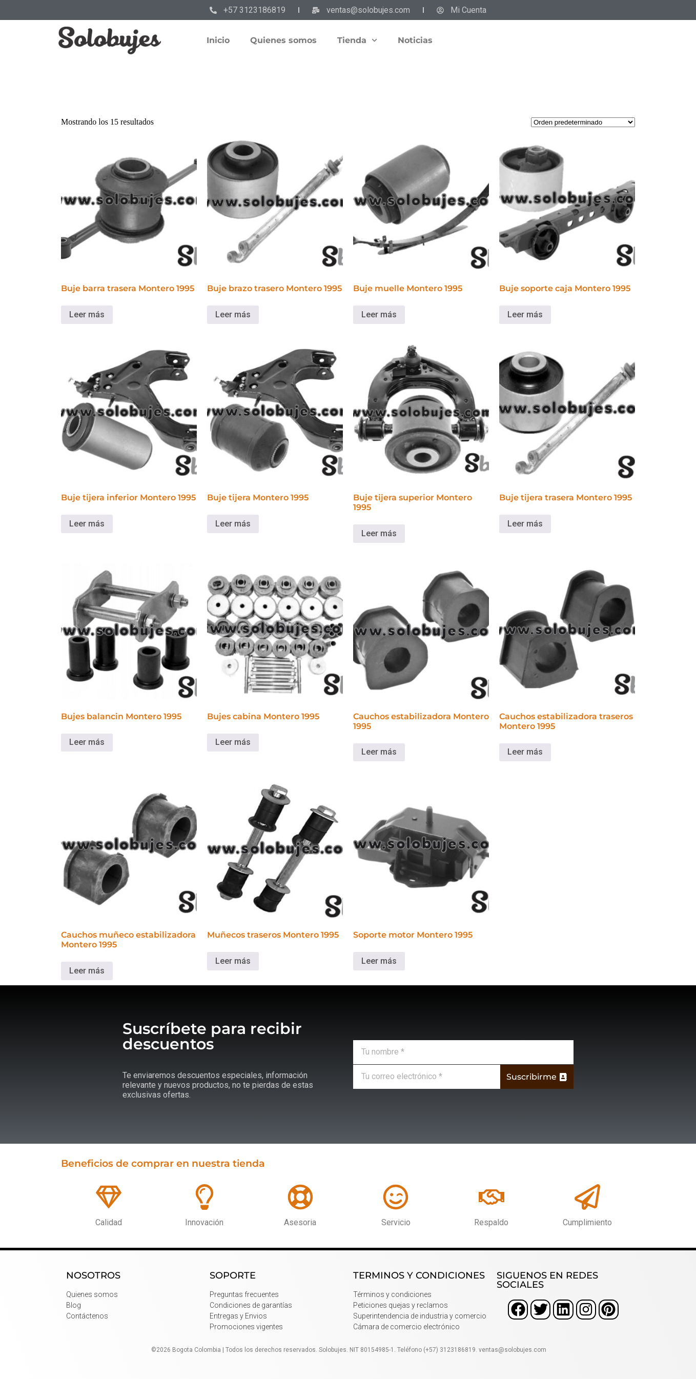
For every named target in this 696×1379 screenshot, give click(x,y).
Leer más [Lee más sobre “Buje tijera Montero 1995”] (233, 524)
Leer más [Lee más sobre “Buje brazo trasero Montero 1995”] (233, 314)
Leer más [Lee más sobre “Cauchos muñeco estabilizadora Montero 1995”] (87, 971)
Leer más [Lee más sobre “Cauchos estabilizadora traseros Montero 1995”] (525, 752)
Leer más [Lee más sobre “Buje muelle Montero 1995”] (379, 314)
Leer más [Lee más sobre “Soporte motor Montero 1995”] (379, 961)
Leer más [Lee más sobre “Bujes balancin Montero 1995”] (87, 742)
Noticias (415, 40)
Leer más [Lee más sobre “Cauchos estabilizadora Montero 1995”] (379, 752)
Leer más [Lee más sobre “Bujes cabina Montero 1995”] (233, 742)
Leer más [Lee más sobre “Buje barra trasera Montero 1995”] (87, 314)
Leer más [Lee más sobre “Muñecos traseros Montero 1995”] (233, 961)
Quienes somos (283, 40)
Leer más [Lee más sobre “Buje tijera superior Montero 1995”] (379, 533)
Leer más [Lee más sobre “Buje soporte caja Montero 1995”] (525, 314)
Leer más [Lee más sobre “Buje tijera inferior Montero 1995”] (87, 524)
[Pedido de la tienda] (583, 122)
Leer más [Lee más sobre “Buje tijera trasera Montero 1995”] (525, 524)
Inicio (218, 40)
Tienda (357, 40)
